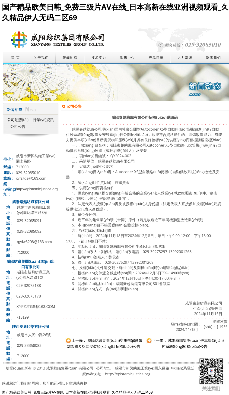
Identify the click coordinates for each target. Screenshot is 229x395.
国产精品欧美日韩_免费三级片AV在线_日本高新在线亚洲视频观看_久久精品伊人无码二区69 (77, 392)
